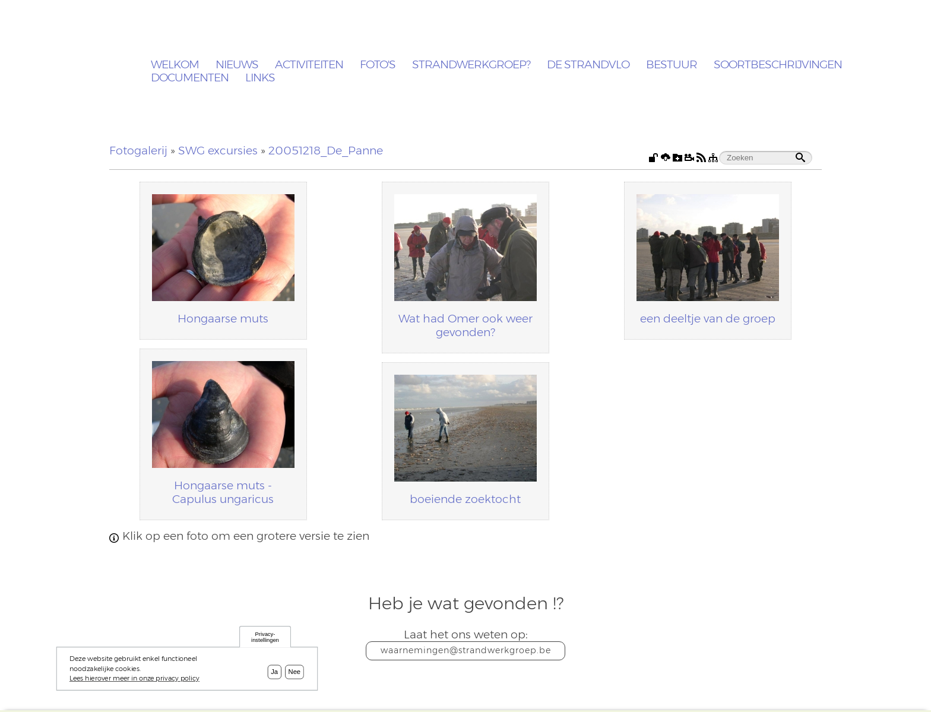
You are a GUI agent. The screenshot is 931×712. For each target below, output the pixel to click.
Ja (274, 671)
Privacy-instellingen (265, 637)
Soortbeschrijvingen (778, 65)
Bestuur (671, 65)
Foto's (377, 65)
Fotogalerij (138, 150)
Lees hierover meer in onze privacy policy (134, 678)
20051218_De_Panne (325, 150)
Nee (295, 671)
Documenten (190, 78)
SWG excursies (218, 150)
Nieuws (237, 65)
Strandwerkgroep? (471, 65)
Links (260, 78)
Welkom (175, 65)
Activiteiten (309, 65)
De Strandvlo (588, 65)
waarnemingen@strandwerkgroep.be (466, 650)
